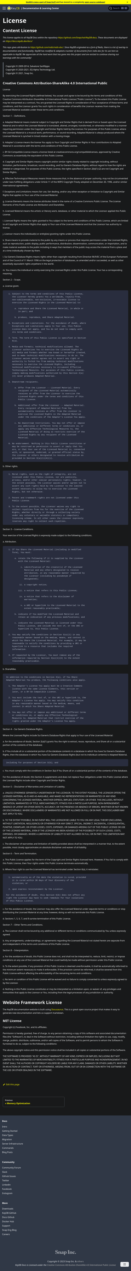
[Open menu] (124, 1264)
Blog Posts (7, 1152)
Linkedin (6, 1184)
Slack (4, 1171)
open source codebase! (95, 2)
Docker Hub (8, 1221)
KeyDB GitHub (9, 1212)
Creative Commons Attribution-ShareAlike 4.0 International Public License (81, 1265)
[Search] (118, 8)
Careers (6, 1234)
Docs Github (8, 1217)
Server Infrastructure (12, 1143)
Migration (7, 1139)
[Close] (127, 2)
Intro (4, 1126)
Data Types (7, 1135)
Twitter (5, 1180)
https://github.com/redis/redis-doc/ (46, 47)
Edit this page (11, 1084)
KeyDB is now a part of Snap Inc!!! (41, 2)
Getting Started (9, 1130)
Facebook (7, 1189)
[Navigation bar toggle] (4, 8)
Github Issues (9, 1176)
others (80, 1261)
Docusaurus (57, 1009)
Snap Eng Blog (9, 1230)
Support (6, 1225)
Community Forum (11, 1167)
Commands (8, 1147)
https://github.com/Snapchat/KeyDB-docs (77, 37)
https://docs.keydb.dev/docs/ (19, 41)
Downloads (7, 1208)
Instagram (7, 1193)
